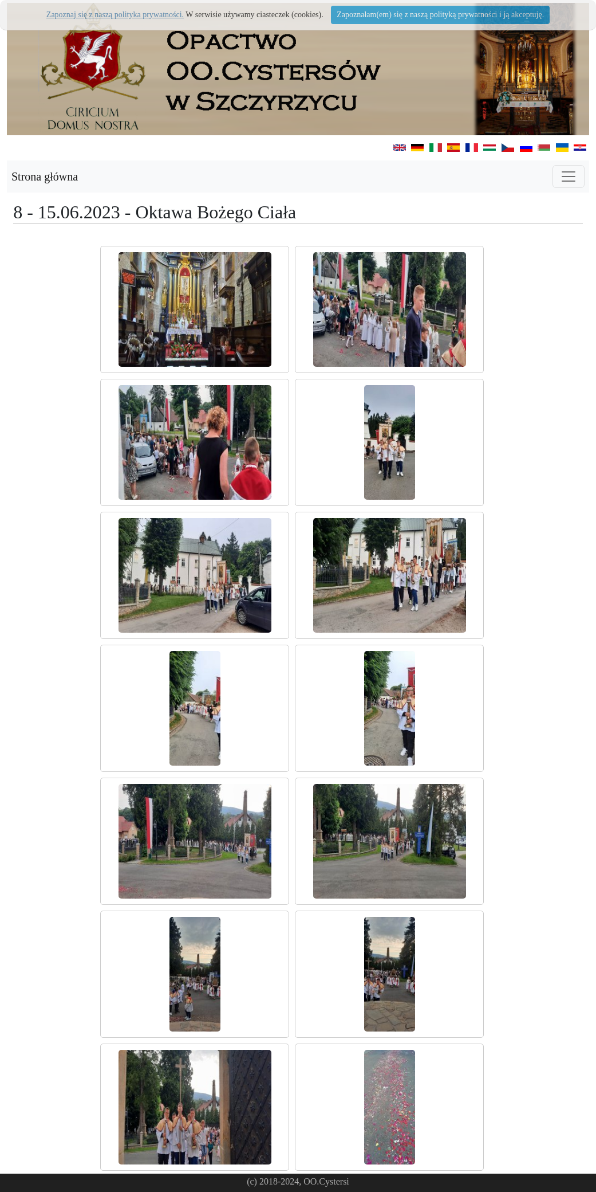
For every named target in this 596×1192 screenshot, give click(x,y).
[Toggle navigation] (568, 176)
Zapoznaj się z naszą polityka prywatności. (115, 14)
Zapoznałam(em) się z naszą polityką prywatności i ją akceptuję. (440, 14)
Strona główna (44, 176)
